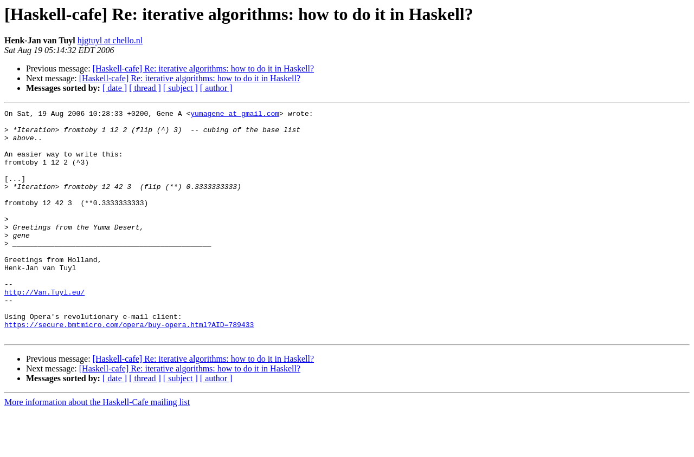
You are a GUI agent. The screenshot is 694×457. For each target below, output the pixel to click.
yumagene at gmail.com (234, 115)
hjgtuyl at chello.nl (110, 40)
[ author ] (216, 88)
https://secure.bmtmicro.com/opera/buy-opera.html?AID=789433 (129, 368)
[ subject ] (180, 88)
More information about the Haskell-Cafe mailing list (97, 447)
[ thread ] (145, 88)
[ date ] (114, 88)
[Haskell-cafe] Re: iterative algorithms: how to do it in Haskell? (203, 68)
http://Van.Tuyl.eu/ (44, 329)
